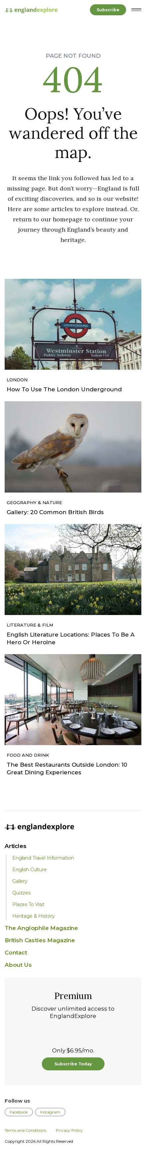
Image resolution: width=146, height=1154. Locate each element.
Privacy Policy (69, 1130)
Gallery (20, 881)
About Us (18, 965)
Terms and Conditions (25, 1130)
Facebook (19, 1112)
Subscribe (108, 9)
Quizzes (21, 893)
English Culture (29, 870)
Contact (16, 952)
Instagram (50, 1112)
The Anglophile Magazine (41, 928)
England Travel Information (43, 858)
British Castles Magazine (40, 940)
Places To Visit (28, 904)
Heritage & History (33, 916)
